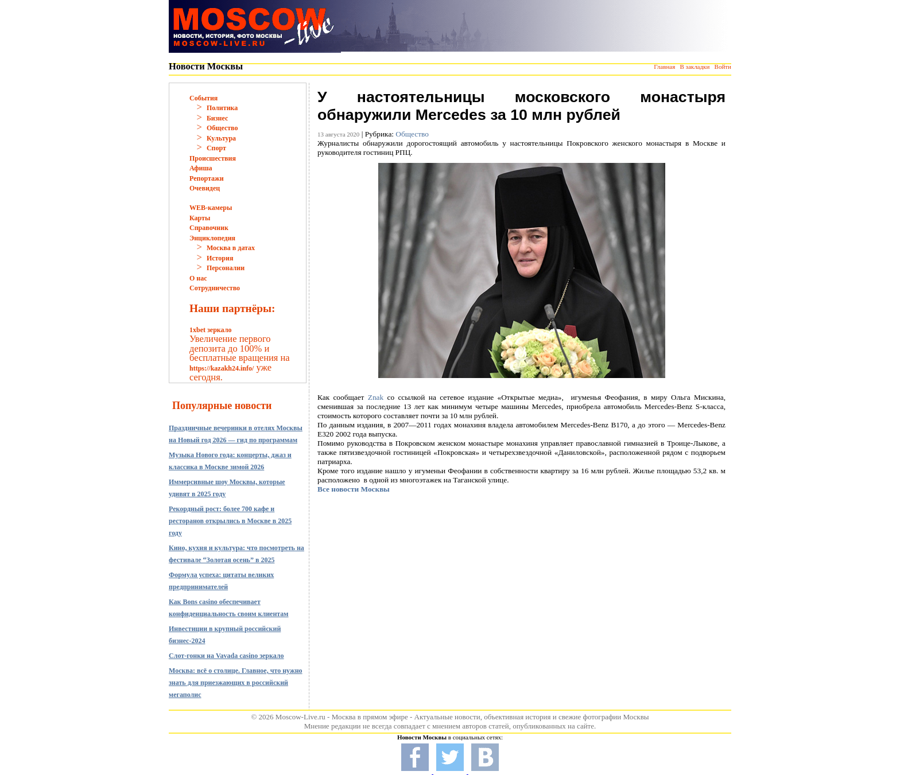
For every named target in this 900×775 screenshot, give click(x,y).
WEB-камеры (210, 208)
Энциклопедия (212, 238)
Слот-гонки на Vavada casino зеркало (226, 656)
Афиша (200, 168)
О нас (198, 278)
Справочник (208, 228)
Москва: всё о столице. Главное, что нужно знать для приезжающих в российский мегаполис (235, 683)
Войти (723, 66)
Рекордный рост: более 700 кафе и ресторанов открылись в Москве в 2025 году (230, 521)
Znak (375, 397)
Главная (664, 66)
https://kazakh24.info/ (221, 368)
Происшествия (212, 158)
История (220, 258)
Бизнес (217, 118)
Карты (199, 218)
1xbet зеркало (210, 330)
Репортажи (206, 178)
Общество (222, 128)
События (203, 98)
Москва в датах (231, 248)
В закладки (694, 66)
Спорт (216, 148)
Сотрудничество (214, 288)
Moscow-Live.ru (300, 716)
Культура (221, 138)
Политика (222, 108)
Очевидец (204, 188)
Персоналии (226, 268)
